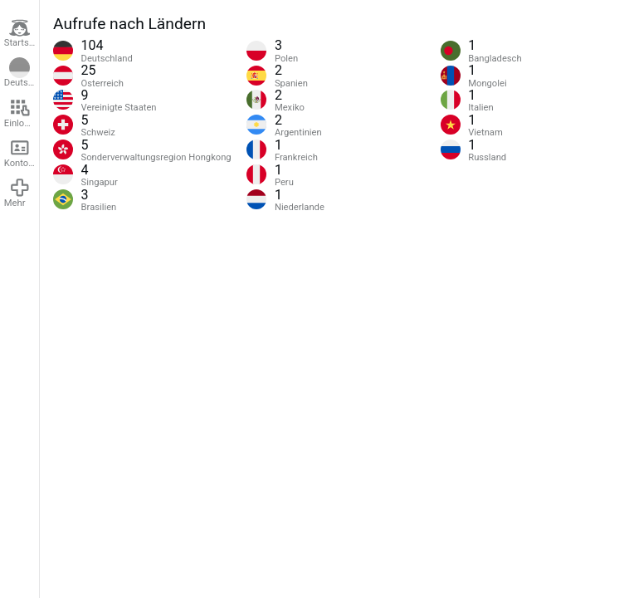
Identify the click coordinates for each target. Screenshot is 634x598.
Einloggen (21, 113)
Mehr (17, 192)
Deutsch (21, 73)
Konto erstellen (21, 153)
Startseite (21, 33)
